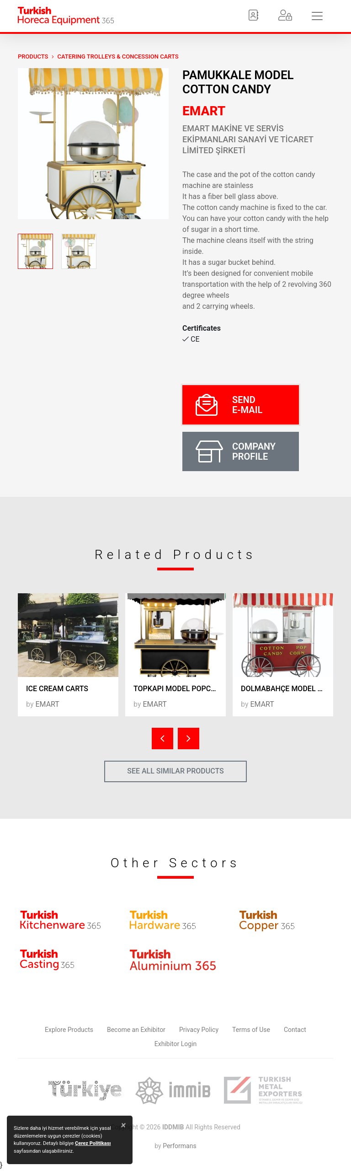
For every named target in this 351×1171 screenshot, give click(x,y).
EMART (203, 110)
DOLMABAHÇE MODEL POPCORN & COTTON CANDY (287, 688)
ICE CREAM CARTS (57, 688)
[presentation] (162, 738)
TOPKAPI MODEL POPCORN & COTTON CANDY (179, 688)
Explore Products (69, 1029)
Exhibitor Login (175, 1043)
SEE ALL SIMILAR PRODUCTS (175, 771)
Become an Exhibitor (136, 1029)
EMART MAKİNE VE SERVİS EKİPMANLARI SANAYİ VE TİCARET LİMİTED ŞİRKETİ (248, 139)
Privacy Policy (198, 1029)
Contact (295, 1029)
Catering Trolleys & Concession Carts (117, 56)
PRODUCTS (33, 56)
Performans (179, 1146)
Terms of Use (251, 1029)
